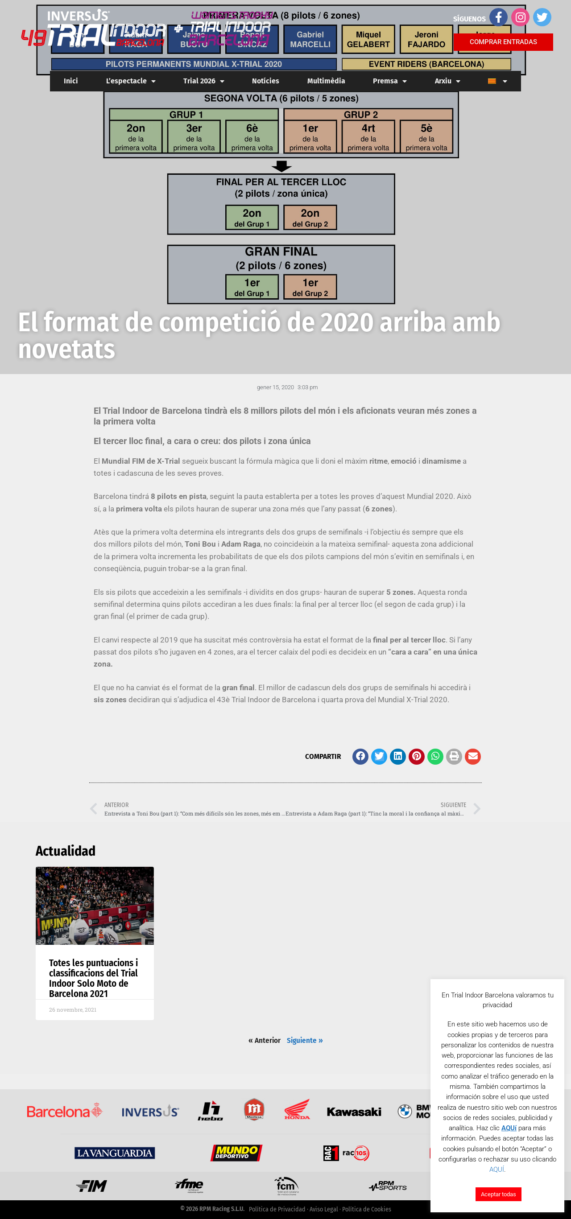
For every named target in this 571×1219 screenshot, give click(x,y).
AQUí (509, 1128)
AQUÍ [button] (496, 1169)
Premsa (390, 81)
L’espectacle (131, 81)
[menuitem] (497, 81)
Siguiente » (305, 1040)
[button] (360, 757)
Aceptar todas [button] (498, 1194)
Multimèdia (326, 81)
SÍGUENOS (469, 19)
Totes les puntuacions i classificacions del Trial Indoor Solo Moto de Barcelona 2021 (93, 978)
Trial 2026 (203, 81)
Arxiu (447, 81)
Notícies (265, 81)
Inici (71, 81)
